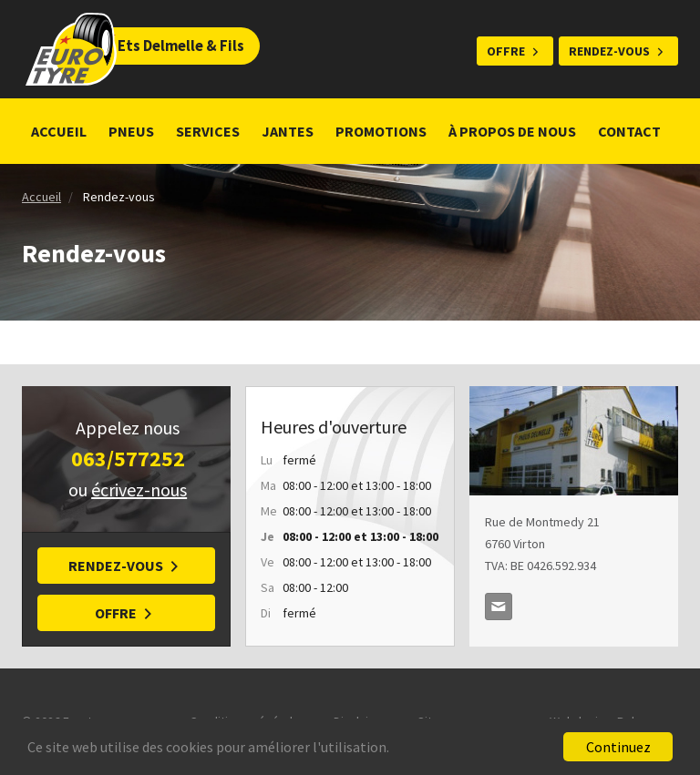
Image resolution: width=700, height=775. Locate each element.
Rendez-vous (609, 51)
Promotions (381, 131)
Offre (506, 51)
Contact (629, 131)
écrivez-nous (139, 489)
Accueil (59, 131)
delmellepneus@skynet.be (498, 606)
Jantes (288, 131)
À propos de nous (512, 131)
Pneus (131, 131)
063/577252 (128, 458)
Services (208, 131)
